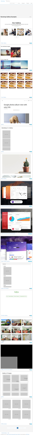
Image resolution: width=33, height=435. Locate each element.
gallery (2, 124)
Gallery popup (4, 423)
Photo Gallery (3, 178)
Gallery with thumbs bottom (6, 369)
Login (31, 3)
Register (27, 3)
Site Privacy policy (12, 434)
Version (30, 16)
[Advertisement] (16, 8)
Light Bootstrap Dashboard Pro (7, 206)
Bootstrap (8, 0)
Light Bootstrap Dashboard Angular (8, 233)
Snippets (23, 3)
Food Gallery (3, 97)
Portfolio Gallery (4, 315)
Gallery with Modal (4, 288)
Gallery (2, 151)
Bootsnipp (3, 1)
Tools (19, 3)
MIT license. (27, 434)
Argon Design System (5, 261)
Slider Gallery (3, 43)
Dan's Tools (8, 434)
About (16, 434)
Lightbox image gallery (5, 70)
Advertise (18, 434)
